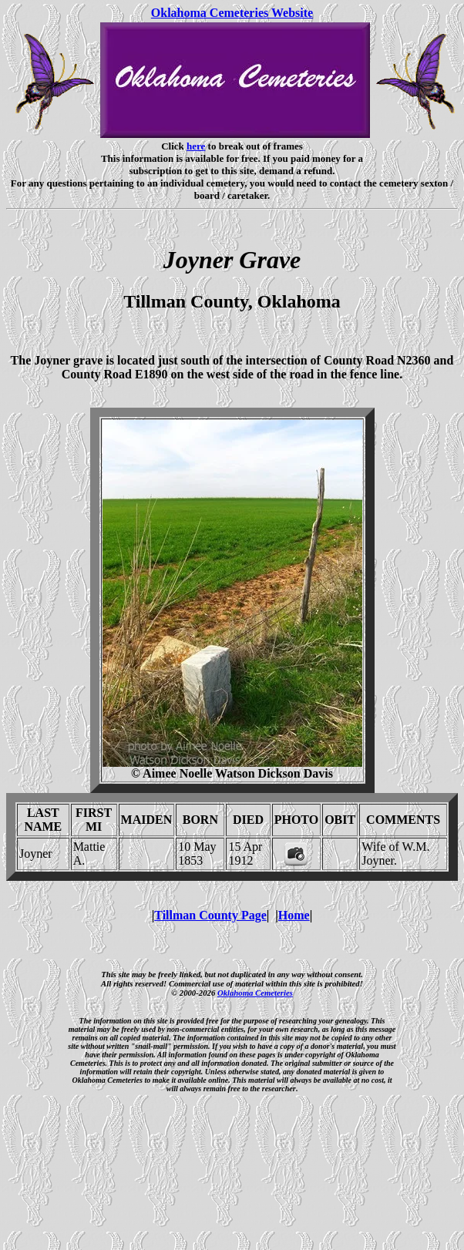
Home (294, 915)
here (196, 146)
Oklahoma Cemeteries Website (232, 12)
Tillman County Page (210, 915)
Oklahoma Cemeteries (255, 992)
